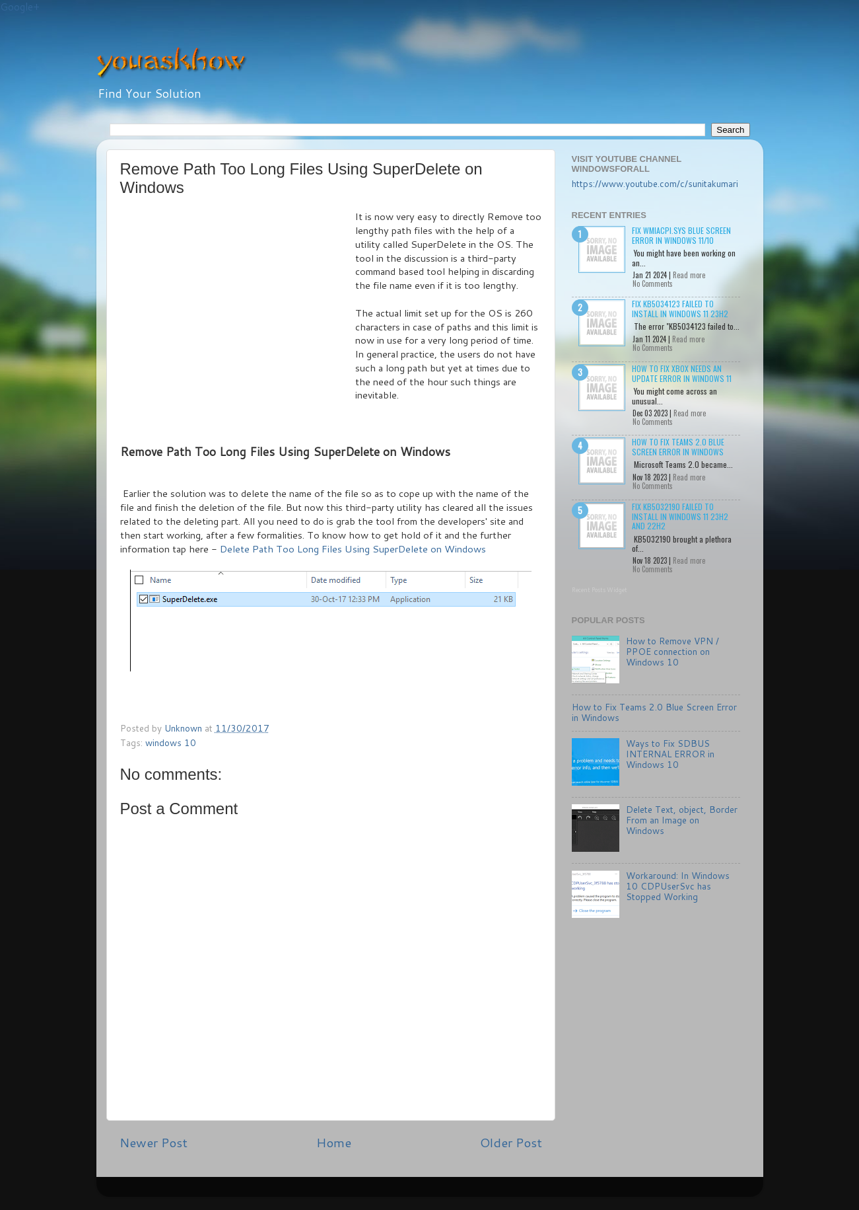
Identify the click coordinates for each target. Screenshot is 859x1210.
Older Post (511, 1142)
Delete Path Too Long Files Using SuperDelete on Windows (353, 549)
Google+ (20, 7)
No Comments (653, 283)
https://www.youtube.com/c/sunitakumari (655, 183)
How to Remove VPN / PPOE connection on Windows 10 (672, 651)
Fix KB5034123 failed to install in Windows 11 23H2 (680, 308)
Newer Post (154, 1142)
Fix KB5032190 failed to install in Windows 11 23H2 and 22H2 (680, 516)
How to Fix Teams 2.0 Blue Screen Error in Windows (678, 446)
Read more (689, 275)
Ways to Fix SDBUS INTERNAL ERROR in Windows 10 (670, 754)
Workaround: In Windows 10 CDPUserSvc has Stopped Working (678, 886)
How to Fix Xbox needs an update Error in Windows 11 (682, 373)
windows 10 (170, 742)
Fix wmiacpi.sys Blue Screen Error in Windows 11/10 (681, 235)
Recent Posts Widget (599, 590)
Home (333, 1142)
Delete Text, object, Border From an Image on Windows (682, 820)
